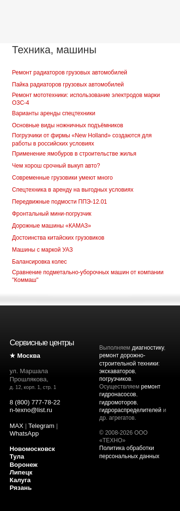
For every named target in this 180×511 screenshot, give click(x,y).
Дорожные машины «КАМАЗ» (51, 225)
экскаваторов (117, 371)
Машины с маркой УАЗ (42, 249)
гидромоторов (118, 402)
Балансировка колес (39, 261)
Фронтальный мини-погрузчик (51, 213)
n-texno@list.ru (31, 410)
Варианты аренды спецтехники (54, 113)
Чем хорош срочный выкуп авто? (56, 165)
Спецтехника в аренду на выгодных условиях (72, 189)
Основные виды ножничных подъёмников (67, 125)
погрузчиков (115, 379)
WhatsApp (24, 433)
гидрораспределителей (130, 410)
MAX (17, 425)
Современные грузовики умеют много (62, 177)
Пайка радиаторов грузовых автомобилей (68, 84)
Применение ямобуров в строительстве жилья (74, 153)
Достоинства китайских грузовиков (58, 237)
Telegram (41, 425)
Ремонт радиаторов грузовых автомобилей (69, 72)
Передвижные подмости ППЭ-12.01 (59, 201)
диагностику (148, 347)
